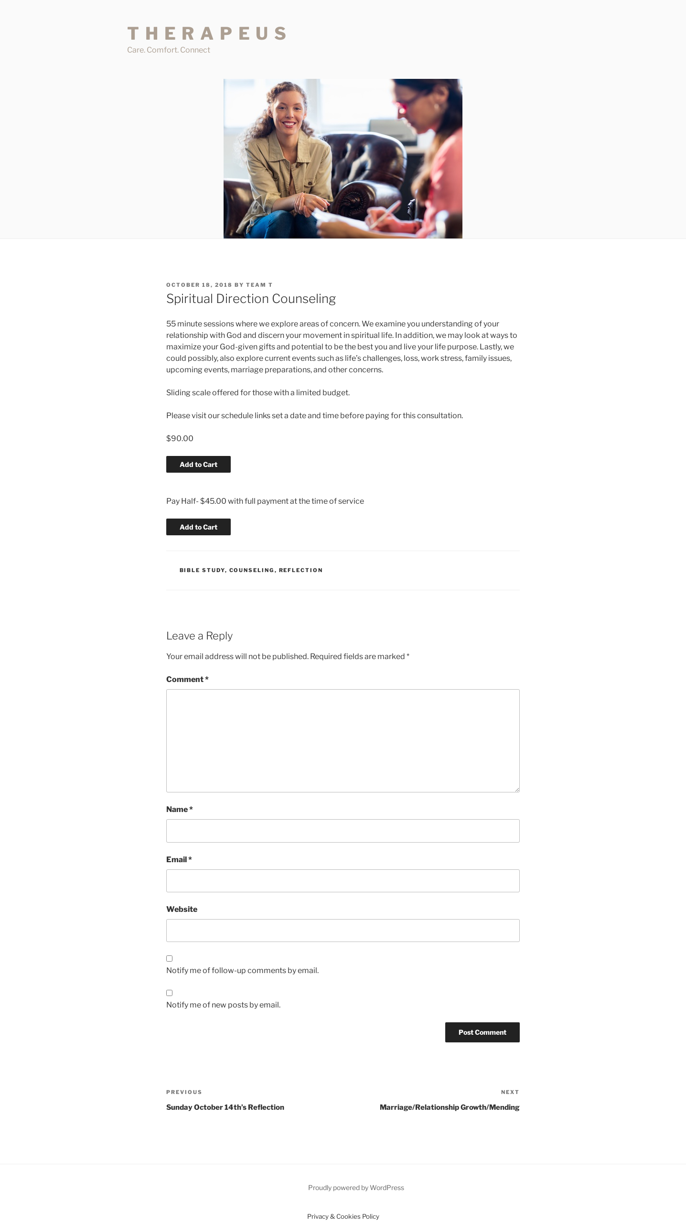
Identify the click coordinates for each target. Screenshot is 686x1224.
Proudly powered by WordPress (356, 1187)
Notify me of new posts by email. (223, 1004)
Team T (259, 285)
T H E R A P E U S (207, 33)
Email (179, 859)
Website (181, 909)
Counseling (252, 570)
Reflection (301, 570)
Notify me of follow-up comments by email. (242, 970)
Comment (187, 679)
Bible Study (202, 570)
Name (179, 809)
